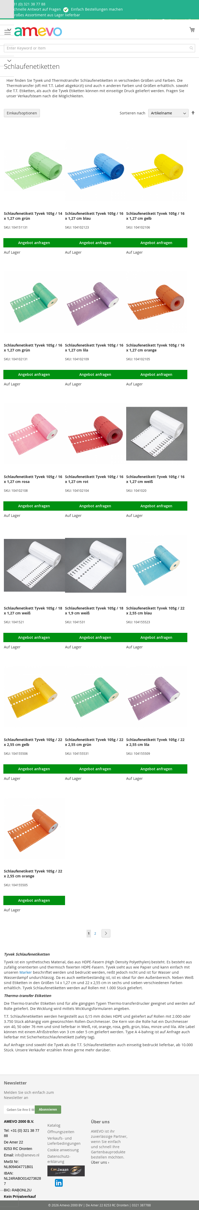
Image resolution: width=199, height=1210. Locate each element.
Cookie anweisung (63, 1149)
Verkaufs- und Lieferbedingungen (64, 1141)
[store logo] (38, 31)
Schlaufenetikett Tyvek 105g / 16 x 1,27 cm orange (155, 348)
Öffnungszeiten (60, 1131)
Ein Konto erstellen (178, 20)
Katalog (53, 1125)
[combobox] (99, 48)
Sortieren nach (132, 113)
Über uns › (100, 1162)
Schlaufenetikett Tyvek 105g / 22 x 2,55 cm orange (33, 873)
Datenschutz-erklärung (58, 1159)
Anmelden (147, 20)
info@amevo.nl (27, 1155)
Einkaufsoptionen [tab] (22, 113)
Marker (25, 972)
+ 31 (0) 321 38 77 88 (27, 4)
